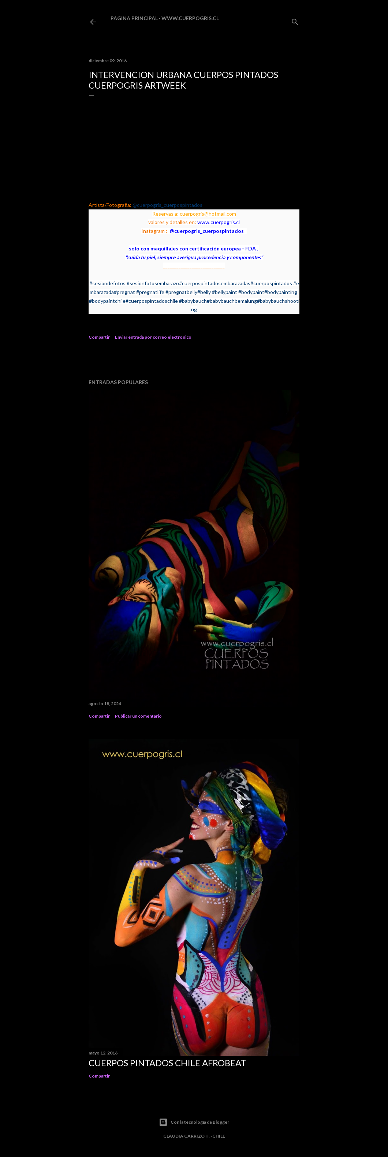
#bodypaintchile (107, 301)
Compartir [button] (99, 337)
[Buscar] (295, 20)
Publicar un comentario (138, 716)
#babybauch (193, 301)
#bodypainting (280, 292)
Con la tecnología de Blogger (194, 1122)
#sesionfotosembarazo (153, 283)
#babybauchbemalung (232, 301)
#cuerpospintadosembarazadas (214, 283)
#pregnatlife (150, 292)
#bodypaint (251, 292)
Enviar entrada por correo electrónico (153, 337)
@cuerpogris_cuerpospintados (167, 205)
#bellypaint (224, 292)
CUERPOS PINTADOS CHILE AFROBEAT (167, 1062)
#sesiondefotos (107, 283)
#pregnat (124, 292)
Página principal (134, 18)
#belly (204, 292)
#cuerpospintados (271, 283)
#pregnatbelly (181, 292)
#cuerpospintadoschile (152, 301)
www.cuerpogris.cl (190, 18)
